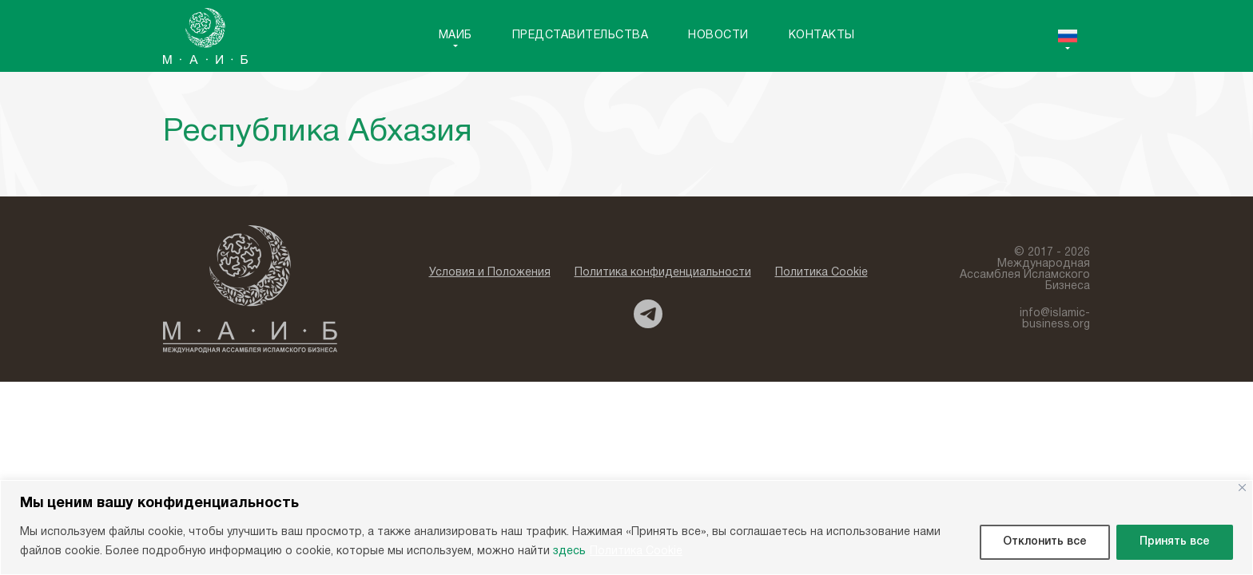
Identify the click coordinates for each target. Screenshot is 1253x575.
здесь (569, 551)
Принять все (1175, 542)
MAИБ (455, 35)
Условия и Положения (490, 273)
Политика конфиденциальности (663, 273)
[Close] (1242, 487)
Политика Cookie (636, 551)
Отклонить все (1045, 542)
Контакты (822, 35)
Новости (718, 35)
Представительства (580, 35)
